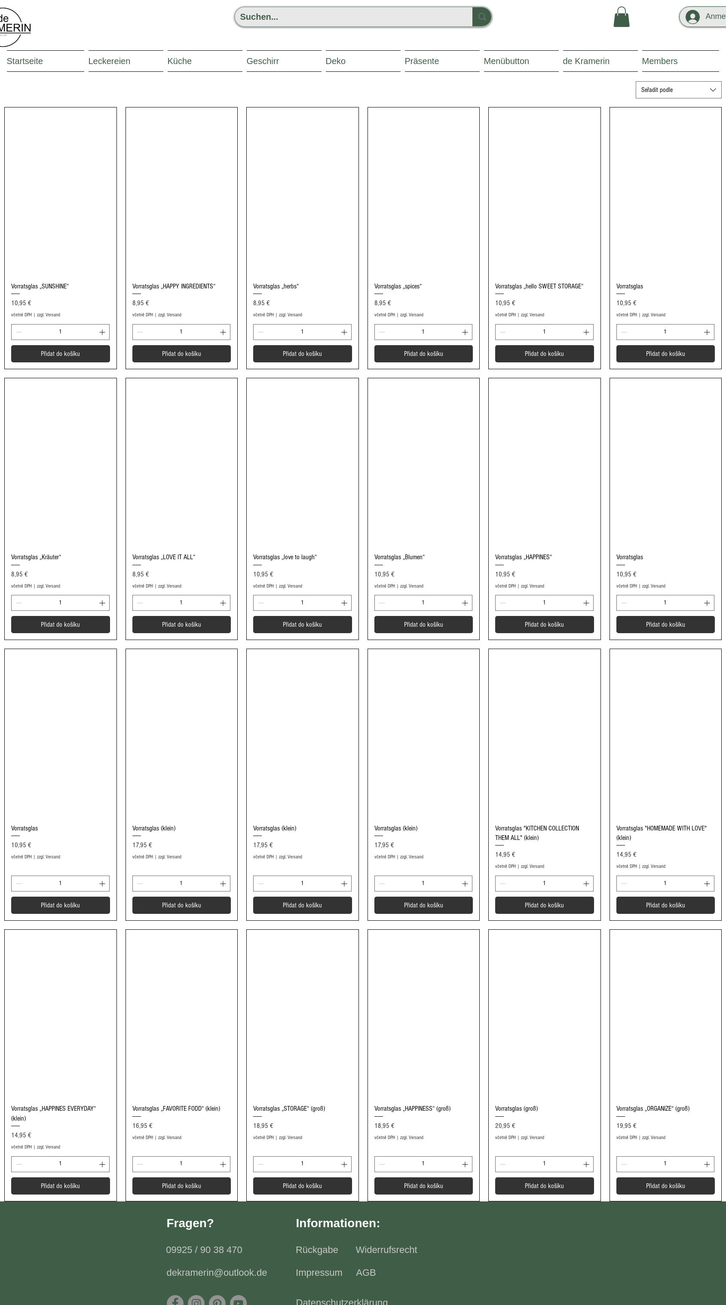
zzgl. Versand (48, 315)
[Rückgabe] (317, 1250)
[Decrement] (17, 332)
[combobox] (679, 89)
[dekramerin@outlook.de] (217, 1273)
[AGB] (366, 1273)
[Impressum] (319, 1273)
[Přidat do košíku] (60, 353)
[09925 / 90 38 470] (204, 1250)
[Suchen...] (347, 16)
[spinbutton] (60, 332)
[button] (621, 16)
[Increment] (103, 332)
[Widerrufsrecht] (386, 1250)
